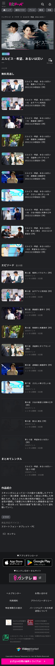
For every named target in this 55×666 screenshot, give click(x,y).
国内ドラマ (20, 10)
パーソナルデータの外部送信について (41, 609)
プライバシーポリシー (41, 600)
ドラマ (6, 517)
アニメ (32, 10)
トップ (7, 10)
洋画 (49, 10)
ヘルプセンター (13, 593)
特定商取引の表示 (13, 608)
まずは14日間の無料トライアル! (27, 661)
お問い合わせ (41, 593)
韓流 (41, 10)
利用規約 (14, 600)
